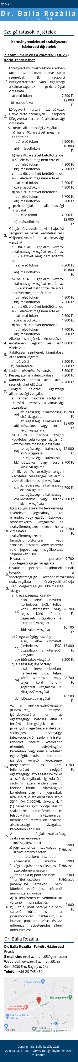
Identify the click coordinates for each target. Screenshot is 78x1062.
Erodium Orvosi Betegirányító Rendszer (47, 1051)
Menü (7, 4)
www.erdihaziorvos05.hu (40, 961)
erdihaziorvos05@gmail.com (45, 956)
